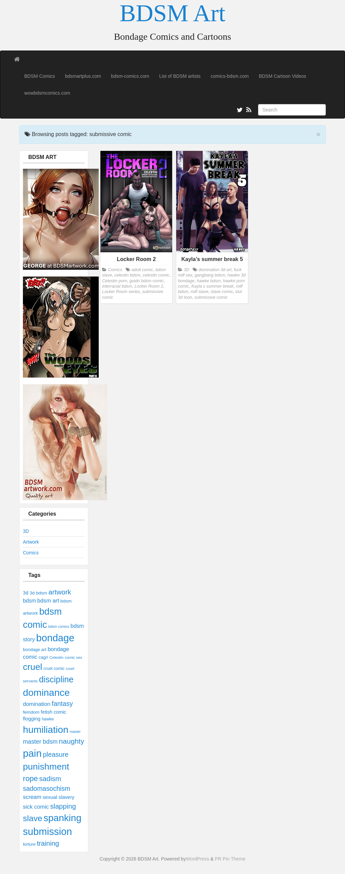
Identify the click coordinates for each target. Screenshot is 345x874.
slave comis (222, 291)
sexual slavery (58, 797)
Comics (31, 552)
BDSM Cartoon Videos (282, 76)
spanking (62, 818)
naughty (71, 741)
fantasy (62, 703)
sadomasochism (46, 788)
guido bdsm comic (146, 281)
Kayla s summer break (212, 286)
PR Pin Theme (230, 859)
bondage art (34, 649)
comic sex (73, 657)
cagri (43, 657)
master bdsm (40, 741)
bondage (55, 638)
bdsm (29, 601)
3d (25, 592)
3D (26, 531)
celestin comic (156, 275)
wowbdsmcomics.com (47, 93)
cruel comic (53, 668)
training (48, 843)
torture (29, 844)
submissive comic (211, 297)
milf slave (199, 291)
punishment (46, 767)
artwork (60, 592)
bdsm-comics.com (130, 76)
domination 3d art (215, 269)
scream (32, 797)
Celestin (57, 657)
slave (32, 818)
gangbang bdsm (210, 275)
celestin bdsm (127, 275)
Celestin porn (114, 281)
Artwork (31, 542)
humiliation (45, 729)
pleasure (55, 754)
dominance (46, 692)
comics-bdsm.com (230, 76)
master (75, 732)
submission (47, 831)
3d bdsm (38, 592)
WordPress (197, 859)
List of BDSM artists (179, 76)
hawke (48, 719)
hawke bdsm (209, 281)
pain (32, 753)
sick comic (36, 807)
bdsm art (48, 600)
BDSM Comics (39, 76)
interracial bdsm (117, 286)
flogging (31, 718)
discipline (56, 679)
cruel (32, 667)
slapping (63, 806)
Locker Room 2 (148, 286)
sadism (50, 778)
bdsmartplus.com (83, 76)
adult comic (142, 269)
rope (30, 778)
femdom (31, 712)
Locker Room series (121, 291)
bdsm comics (58, 626)
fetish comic (53, 712)
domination (37, 704)
